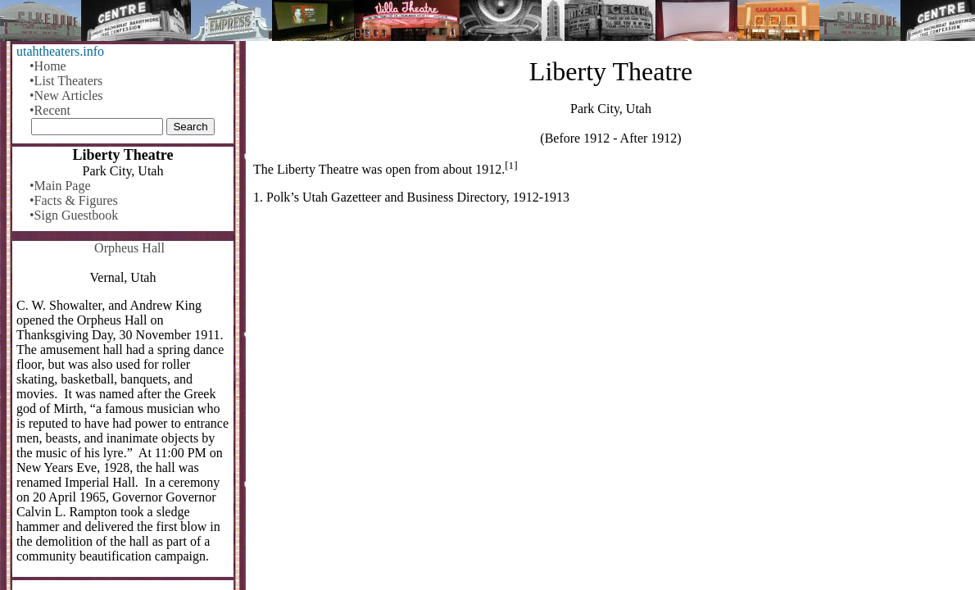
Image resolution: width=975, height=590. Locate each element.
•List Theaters (65, 81)
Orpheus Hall (129, 248)
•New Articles (66, 95)
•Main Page (59, 186)
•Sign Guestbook (73, 215)
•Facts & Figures (73, 200)
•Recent (49, 110)
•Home (47, 66)
